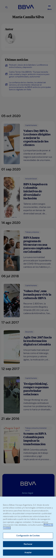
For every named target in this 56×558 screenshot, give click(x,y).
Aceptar (28, 552)
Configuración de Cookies (28, 536)
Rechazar (28, 544)
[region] (28, 527)
